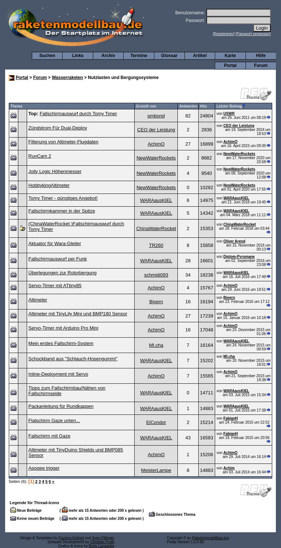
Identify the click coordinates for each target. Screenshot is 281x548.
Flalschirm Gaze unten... (54, 420)
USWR (229, 114)
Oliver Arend (235, 241)
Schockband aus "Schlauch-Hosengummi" (73, 358)
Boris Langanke (102, 546)
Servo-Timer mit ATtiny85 (55, 285)
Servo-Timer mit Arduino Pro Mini (63, 328)
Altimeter (38, 300)
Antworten (188, 106)
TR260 (156, 245)
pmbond (156, 116)
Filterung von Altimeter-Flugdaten (63, 141)
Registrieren (224, 34)
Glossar (169, 55)
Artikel (199, 55)
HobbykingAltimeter (49, 185)
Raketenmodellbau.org (210, 538)
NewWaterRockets (156, 158)
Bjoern (156, 301)
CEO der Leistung (156, 129)
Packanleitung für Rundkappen (61, 406)
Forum (260, 65)
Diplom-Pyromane (239, 257)
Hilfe (261, 55)
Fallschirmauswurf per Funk (58, 259)
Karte (230, 55)
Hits (203, 106)
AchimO (156, 144)
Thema (16, 106)
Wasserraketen (67, 77)
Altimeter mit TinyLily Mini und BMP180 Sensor (78, 313)
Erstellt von (146, 106)
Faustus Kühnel (71, 538)
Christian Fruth (102, 542)
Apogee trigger (44, 468)
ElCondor (156, 422)
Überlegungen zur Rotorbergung (63, 272)
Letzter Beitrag (231, 106)
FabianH (231, 418)
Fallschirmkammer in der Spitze (62, 211)
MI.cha (156, 345)
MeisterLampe (156, 470)
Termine (138, 55)
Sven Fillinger (103, 538)
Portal (230, 65)
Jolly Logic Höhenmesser (55, 171)
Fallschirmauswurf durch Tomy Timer (78, 113)
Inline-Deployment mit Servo (58, 374)
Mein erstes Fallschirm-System (61, 343)
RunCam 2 (40, 156)
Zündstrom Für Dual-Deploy (58, 128)
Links (77, 55)
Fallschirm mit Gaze (50, 436)
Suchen (47, 55)
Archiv (108, 55)
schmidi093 (156, 275)
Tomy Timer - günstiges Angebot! (63, 198)
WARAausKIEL (156, 200)
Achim (229, 468)
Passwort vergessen (253, 34)
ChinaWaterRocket (156, 228)
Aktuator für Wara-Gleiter (55, 243)
